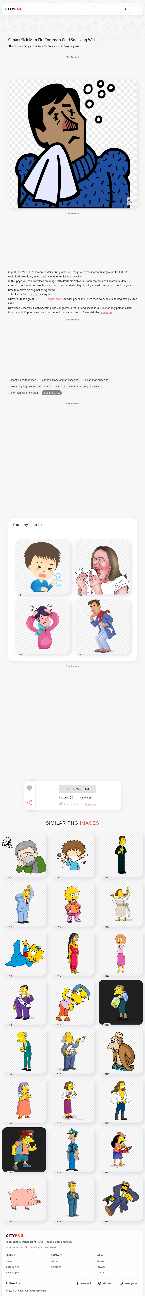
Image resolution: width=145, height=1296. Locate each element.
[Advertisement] (72, 68)
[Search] (126, 9)
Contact (56, 1267)
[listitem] (84, 1283)
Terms (100, 1261)
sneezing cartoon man (23, 380)
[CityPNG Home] (14, 9)
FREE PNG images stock (48, 299)
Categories (12, 1267)
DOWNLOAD (77, 789)
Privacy (101, 1267)
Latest (9, 1261)
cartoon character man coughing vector (78, 386)
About (55, 1261)
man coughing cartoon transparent (30, 386)
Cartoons (34, 294)
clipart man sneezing (96, 380)
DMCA (100, 1272)
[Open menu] (136, 9)
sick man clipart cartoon (24, 392)
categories (106, 312)
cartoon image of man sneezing (60, 380)
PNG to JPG (12, 1272)
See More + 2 (52, 392)
